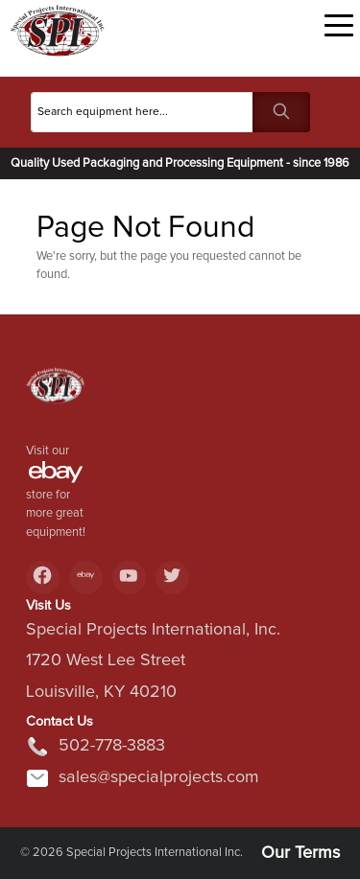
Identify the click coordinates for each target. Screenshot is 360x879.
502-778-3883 (95, 746)
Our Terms (300, 853)
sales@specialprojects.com (142, 778)
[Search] (142, 112)
